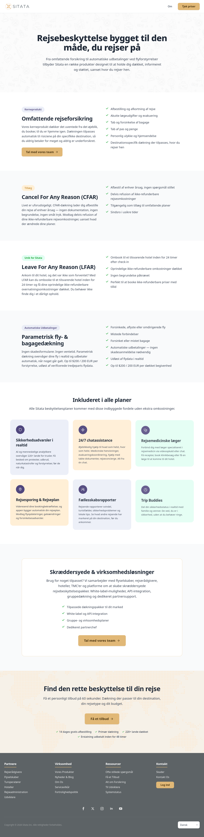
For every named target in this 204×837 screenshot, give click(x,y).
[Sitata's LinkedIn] (111, 809)
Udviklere (9, 797)
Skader (160, 772)
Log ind (165, 785)
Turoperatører (12, 782)
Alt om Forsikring (116, 782)
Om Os (59, 782)
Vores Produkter (64, 772)
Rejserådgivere (13, 772)
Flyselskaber (11, 777)
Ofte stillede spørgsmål (119, 772)
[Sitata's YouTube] (121, 809)
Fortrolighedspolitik (66, 792)
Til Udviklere (113, 787)
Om (170, 6)
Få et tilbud (102, 718)
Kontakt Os (162, 777)
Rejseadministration (16, 792)
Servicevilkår (62, 787)
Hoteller (9, 787)
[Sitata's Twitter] (93, 809)
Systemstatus (113, 792)
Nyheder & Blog (64, 777)
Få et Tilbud (112, 777)
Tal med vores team (42, 155)
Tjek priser (188, 6)
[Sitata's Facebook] (83, 809)
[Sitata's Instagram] (102, 809)
